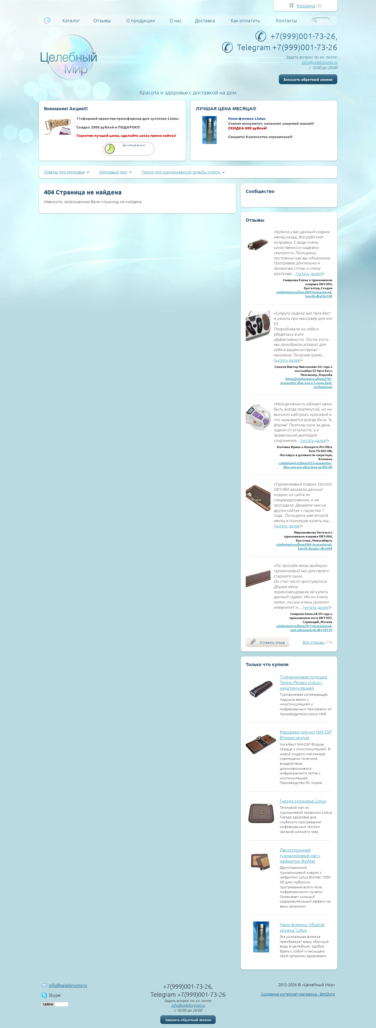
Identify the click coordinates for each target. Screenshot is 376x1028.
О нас (176, 20)
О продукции (140, 20)
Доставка (205, 20)
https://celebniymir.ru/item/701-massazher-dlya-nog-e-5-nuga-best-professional (306, 382)
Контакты (286, 20)
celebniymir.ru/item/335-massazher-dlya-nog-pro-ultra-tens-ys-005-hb (305, 464)
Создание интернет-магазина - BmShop (298, 994)
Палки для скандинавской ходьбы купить (181, 172)
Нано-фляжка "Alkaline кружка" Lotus (302, 927)
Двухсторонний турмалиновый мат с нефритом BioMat (300, 855)
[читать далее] (308, 273)
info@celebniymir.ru (319, 62)
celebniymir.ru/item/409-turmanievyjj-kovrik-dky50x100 (304, 294)
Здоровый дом (113, 172)
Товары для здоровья (64, 172)
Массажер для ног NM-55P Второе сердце (306, 734)
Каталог (71, 20)
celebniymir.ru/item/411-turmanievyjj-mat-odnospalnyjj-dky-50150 (304, 627)
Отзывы (102, 20)
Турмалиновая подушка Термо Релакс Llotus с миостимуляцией (303, 682)
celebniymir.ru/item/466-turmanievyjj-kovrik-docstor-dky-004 (304, 546)
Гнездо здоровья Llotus (303, 801)
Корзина (306, 5)
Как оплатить (245, 20)
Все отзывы (314, 642)
